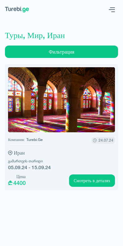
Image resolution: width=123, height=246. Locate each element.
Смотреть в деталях (92, 180)
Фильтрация (61, 52)
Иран (19, 153)
